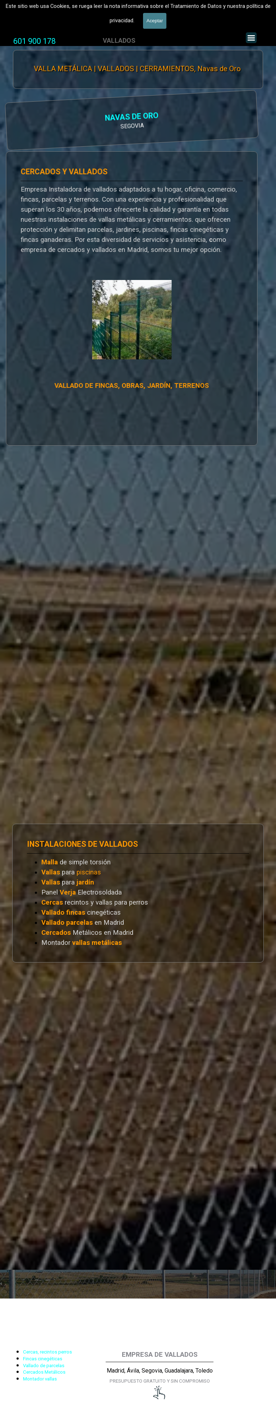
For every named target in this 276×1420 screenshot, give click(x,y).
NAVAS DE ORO (47, 118)
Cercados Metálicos (44, 1372)
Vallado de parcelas (43, 1365)
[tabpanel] (34, 41)
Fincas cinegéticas (42, 1358)
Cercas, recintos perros (47, 1352)
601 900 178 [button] (34, 41)
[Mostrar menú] (251, 37)
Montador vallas (40, 1379)
